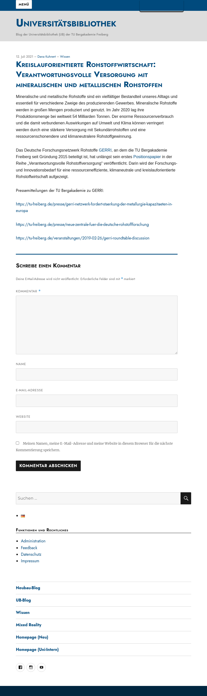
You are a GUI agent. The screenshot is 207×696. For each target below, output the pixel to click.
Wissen (65, 56)
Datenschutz (31, 554)
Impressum (30, 561)
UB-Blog (23, 600)
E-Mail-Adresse (29, 390)
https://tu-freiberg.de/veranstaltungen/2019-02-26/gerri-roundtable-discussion (82, 238)
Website (23, 416)
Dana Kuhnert (47, 56)
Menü (24, 4)
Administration (33, 541)
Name (21, 364)
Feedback (29, 548)
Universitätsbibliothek (66, 22)
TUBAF (162, 5)
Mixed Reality (28, 625)
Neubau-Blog (28, 588)
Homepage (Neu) (32, 637)
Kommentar (28, 291)
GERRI (105, 150)
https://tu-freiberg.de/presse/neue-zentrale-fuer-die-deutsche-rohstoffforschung (82, 224)
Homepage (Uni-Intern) (37, 649)
